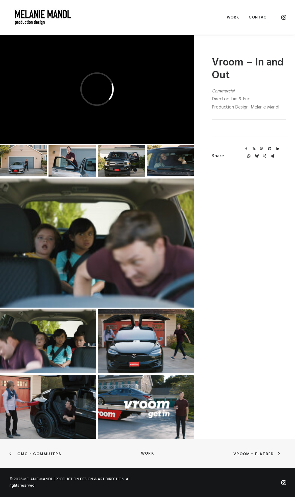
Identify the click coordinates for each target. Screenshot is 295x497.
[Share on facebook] (246, 149)
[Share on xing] (264, 156)
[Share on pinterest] (269, 149)
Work (233, 17)
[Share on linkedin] (277, 149)
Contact (259, 17)
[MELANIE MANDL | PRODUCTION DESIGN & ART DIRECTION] (39, 17)
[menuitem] (233, 17)
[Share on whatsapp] (249, 156)
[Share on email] (272, 156)
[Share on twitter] (254, 149)
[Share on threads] (262, 149)
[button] (283, 17)
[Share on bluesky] (256, 156)
